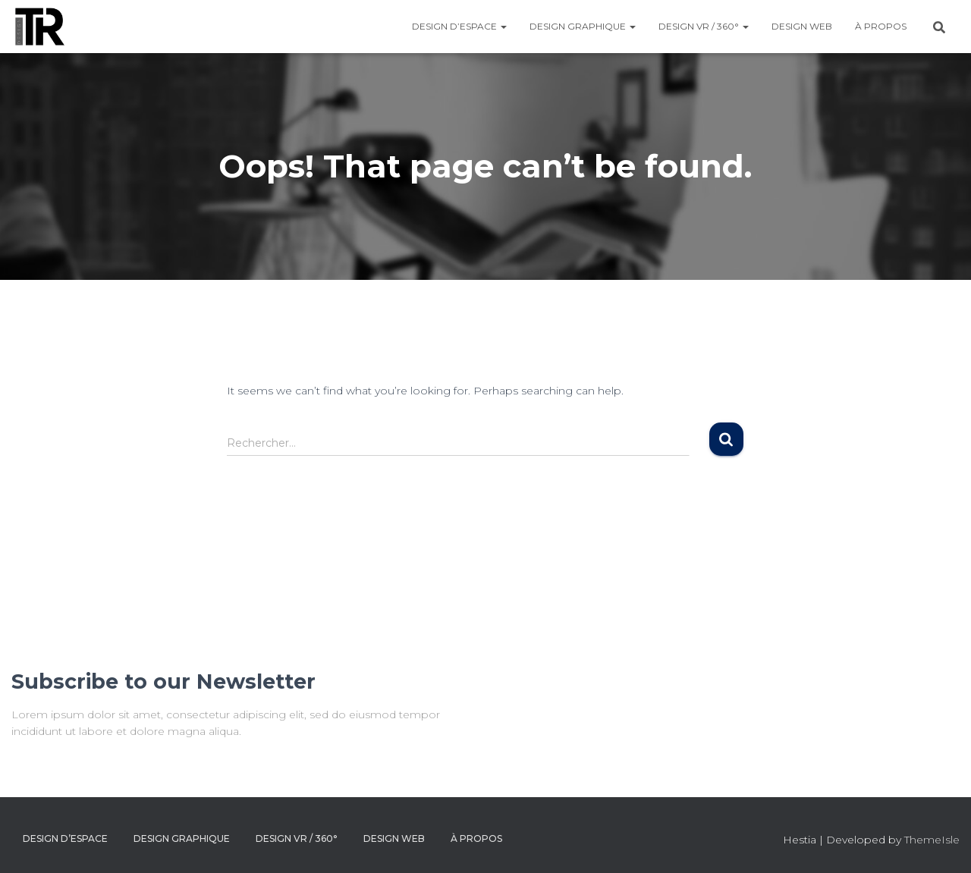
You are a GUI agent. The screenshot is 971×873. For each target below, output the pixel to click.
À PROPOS (881, 26)
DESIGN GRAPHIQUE (582, 26)
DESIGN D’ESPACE (459, 26)
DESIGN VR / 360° (703, 26)
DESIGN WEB (801, 26)
